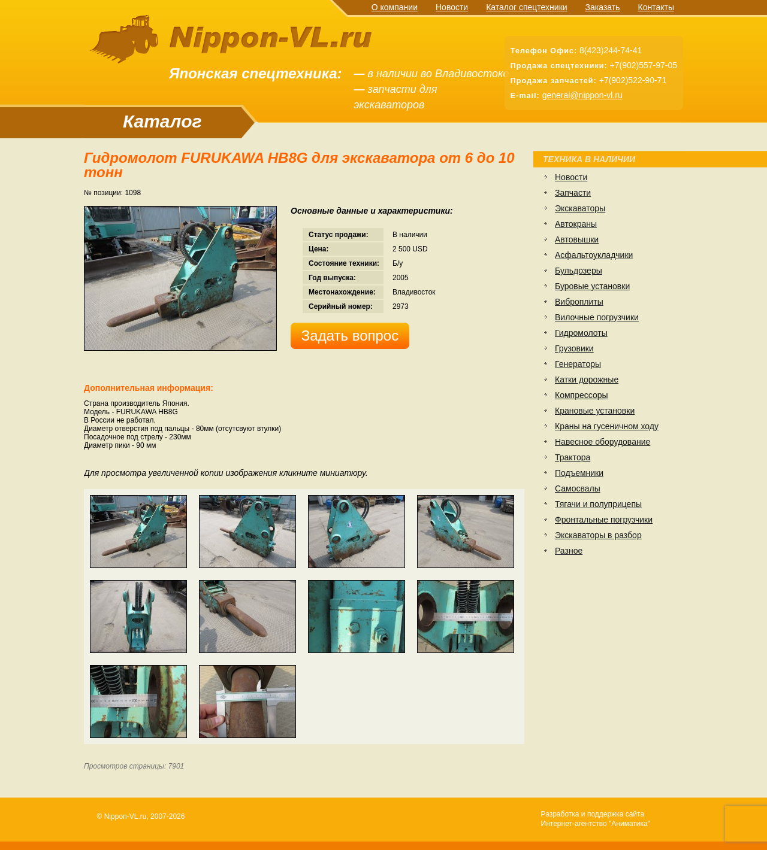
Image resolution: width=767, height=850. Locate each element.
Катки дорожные (586, 379)
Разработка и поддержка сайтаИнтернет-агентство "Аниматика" (595, 819)
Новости (452, 7)
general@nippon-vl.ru (582, 95)
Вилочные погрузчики (597, 317)
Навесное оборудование (602, 442)
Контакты (656, 7)
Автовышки (577, 239)
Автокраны (576, 224)
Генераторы (578, 364)
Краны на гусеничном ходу (607, 426)
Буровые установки (592, 286)
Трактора (572, 457)
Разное (568, 550)
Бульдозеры (578, 270)
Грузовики (574, 348)
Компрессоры (581, 395)
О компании (395, 7)
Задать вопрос (349, 335)
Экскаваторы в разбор (598, 535)
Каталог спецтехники (526, 7)
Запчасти (573, 193)
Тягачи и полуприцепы (598, 504)
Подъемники (579, 473)
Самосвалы (577, 488)
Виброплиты (579, 301)
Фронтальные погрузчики (604, 519)
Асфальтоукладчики (594, 255)
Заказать (602, 7)
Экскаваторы (580, 208)
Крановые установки (595, 410)
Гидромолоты (581, 333)
